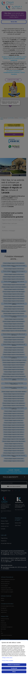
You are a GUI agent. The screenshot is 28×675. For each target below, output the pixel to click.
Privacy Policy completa (7, 660)
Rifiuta (14, 671)
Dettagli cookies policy (7, 657)
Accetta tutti (14, 668)
